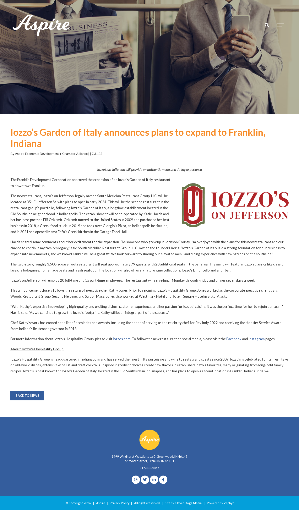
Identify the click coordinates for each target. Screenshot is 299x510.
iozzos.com (121, 339)
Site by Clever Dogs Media (183, 503)
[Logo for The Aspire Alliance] (41, 24)
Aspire (100, 503)
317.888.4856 (149, 468)
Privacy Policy (120, 503)
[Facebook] (163, 480)
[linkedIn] (154, 480)
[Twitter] (145, 480)
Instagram (257, 339)
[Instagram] (136, 480)
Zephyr (229, 503)
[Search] (267, 24)
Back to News (27, 395)
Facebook (233, 339)
